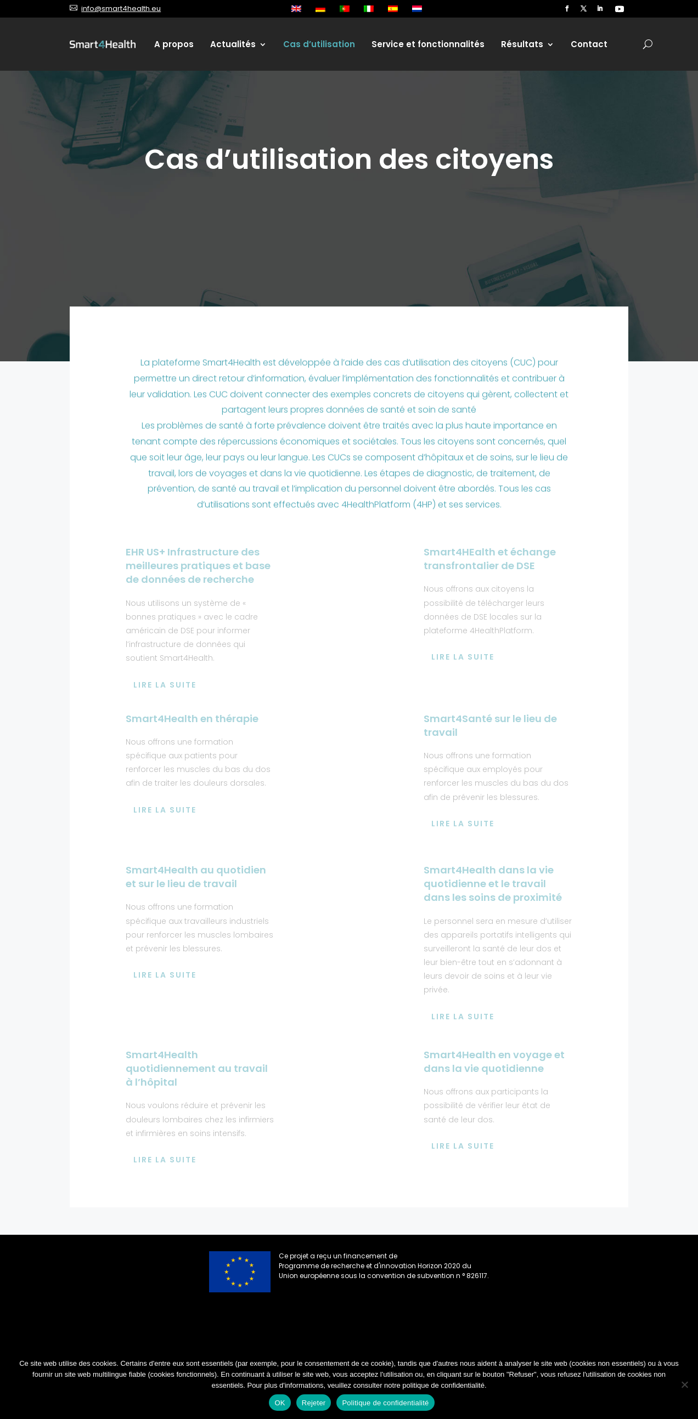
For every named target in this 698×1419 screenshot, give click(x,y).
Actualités (233, 44)
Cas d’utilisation (319, 44)
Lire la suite (164, 684)
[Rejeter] (684, 1384)
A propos (174, 44)
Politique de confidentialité (385, 1403)
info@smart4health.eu (121, 8)
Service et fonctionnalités (428, 44)
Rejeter (314, 1403)
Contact (589, 44)
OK (279, 1403)
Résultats (522, 44)
